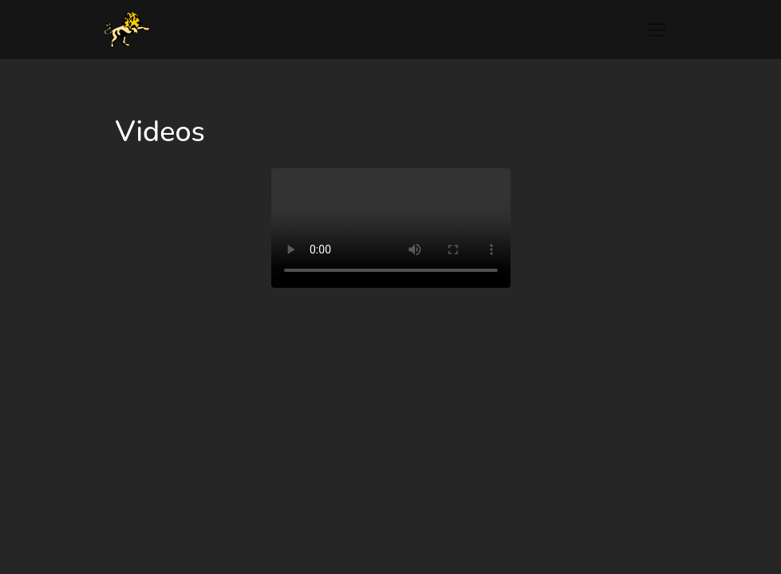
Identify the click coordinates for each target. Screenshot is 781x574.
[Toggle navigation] (657, 30)
